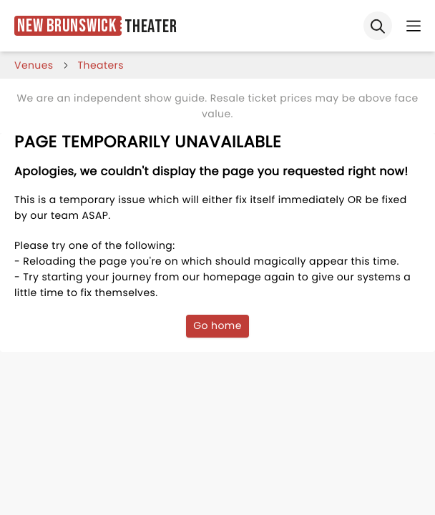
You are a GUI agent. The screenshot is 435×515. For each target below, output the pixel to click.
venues (34, 65)
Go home (217, 325)
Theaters (101, 65)
